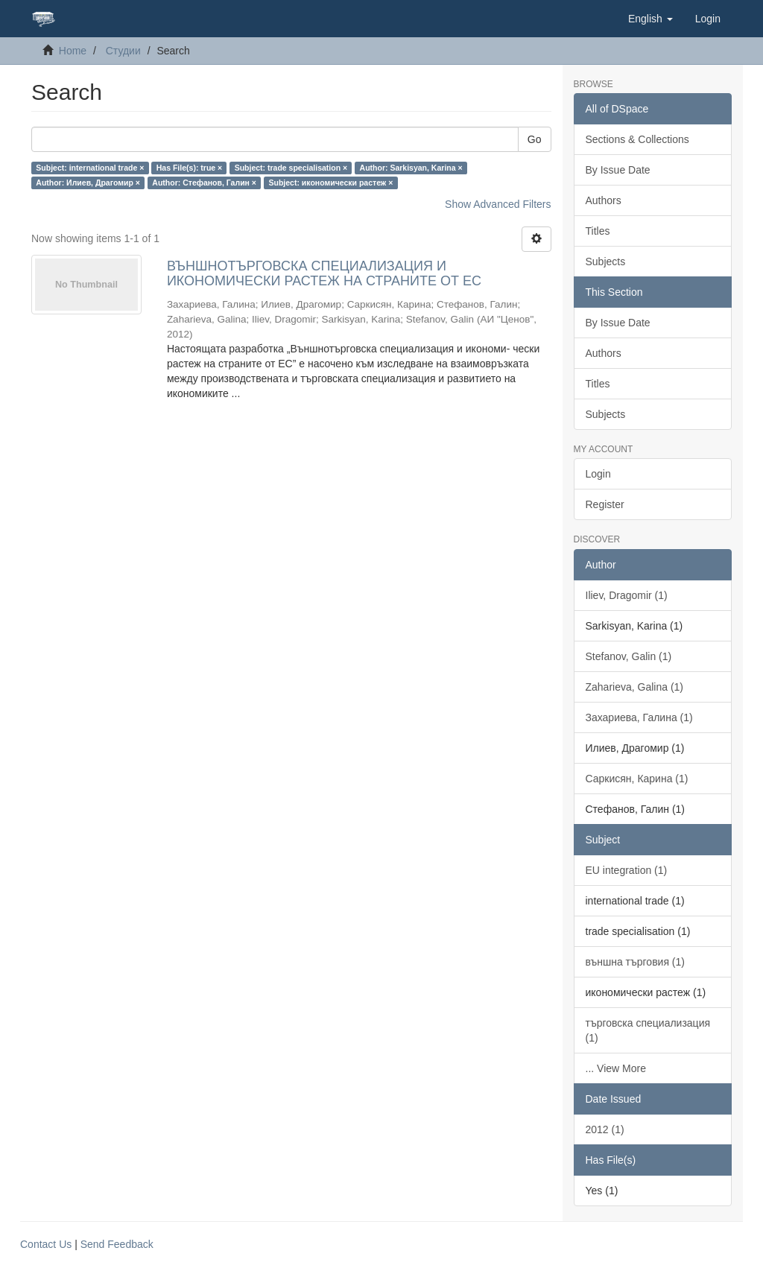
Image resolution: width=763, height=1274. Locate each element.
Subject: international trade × (90, 167)
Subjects (606, 261)
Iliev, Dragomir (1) (627, 595)
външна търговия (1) (635, 962)
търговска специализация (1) (648, 1030)
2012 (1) (605, 1129)
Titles (598, 231)
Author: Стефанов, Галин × (204, 182)
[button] (650, 18)
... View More (616, 1068)
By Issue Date (618, 170)
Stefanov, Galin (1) (629, 656)
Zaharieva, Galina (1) (635, 687)
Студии (123, 51)
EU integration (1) (627, 870)
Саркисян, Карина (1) (637, 779)
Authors (603, 200)
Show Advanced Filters (498, 204)
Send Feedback (116, 1244)
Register (605, 504)
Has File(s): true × (189, 167)
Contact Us (46, 1244)
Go (535, 139)
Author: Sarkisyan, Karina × (411, 167)
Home (72, 51)
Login (598, 474)
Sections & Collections (637, 139)
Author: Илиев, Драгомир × (88, 182)
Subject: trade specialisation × (291, 167)
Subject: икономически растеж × (330, 182)
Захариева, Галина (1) (639, 717)
